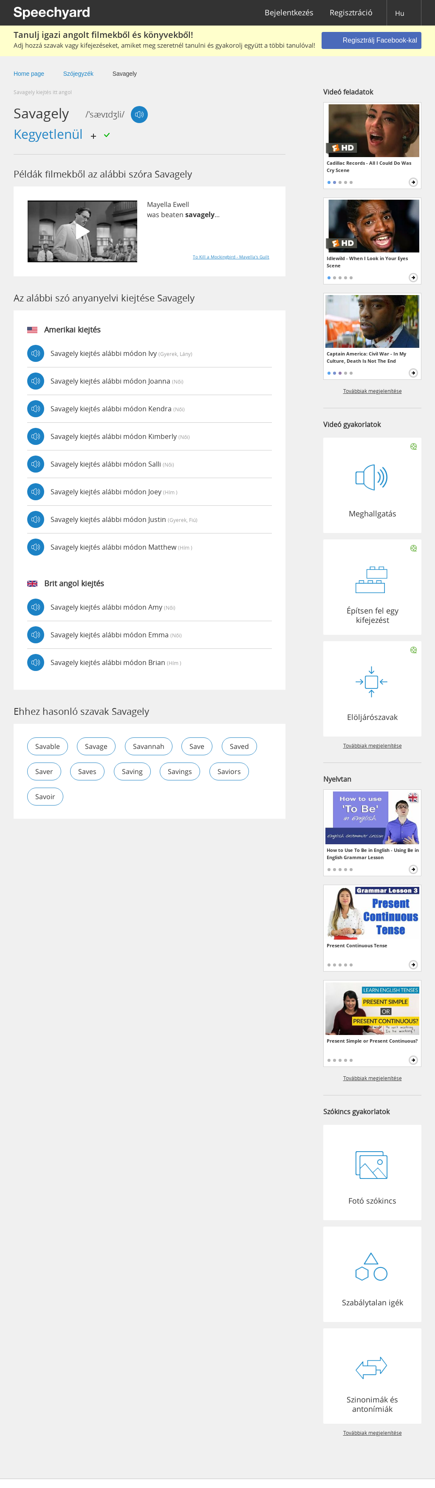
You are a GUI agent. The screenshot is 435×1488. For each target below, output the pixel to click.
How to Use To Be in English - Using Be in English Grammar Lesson (373, 853)
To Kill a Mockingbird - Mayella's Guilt (231, 257)
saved (240, 746)
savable (47, 746)
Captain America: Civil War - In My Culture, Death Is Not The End (366, 357)
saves (88, 771)
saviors (230, 771)
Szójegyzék (78, 73)
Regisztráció (351, 13)
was (153, 214)
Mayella (159, 204)
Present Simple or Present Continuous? (372, 1041)
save (197, 746)
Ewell (181, 204)
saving (132, 771)
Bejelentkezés (289, 13)
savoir (45, 796)
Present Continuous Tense (357, 945)
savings (181, 771)
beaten (172, 214)
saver (44, 771)
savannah (149, 746)
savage (96, 746)
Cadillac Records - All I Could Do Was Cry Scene (369, 166)
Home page (29, 73)
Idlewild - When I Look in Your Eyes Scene (367, 262)
